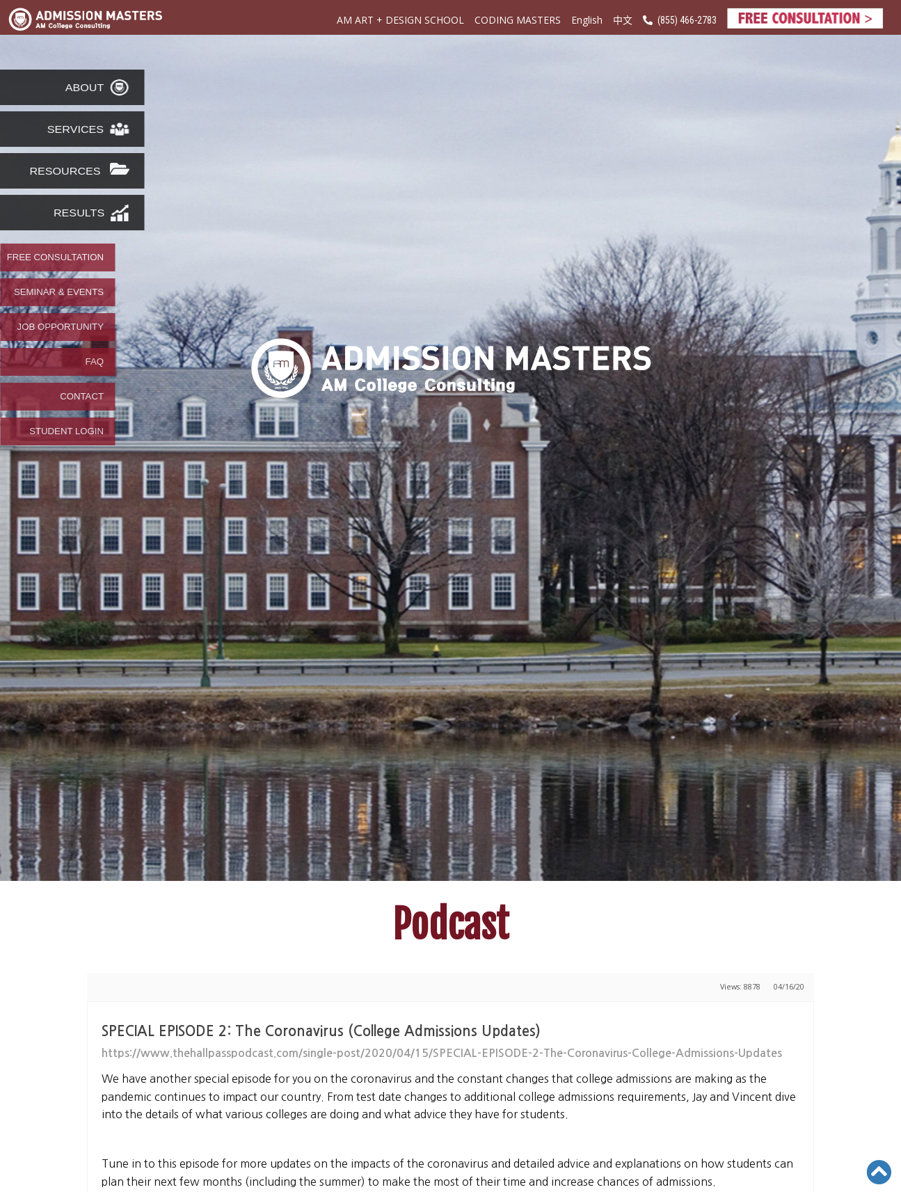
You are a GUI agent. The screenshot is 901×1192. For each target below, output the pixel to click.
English (587, 19)
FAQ (95, 362)
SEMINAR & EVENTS (59, 292)
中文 (622, 19)
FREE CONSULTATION (55, 257)
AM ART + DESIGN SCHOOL (400, 19)
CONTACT (82, 397)
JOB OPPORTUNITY (60, 327)
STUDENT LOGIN (66, 431)
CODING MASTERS (518, 19)
